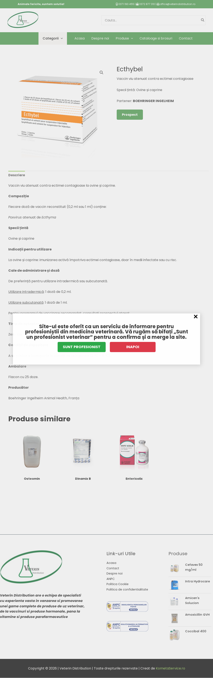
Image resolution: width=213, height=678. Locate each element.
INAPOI (132, 346)
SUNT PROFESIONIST (81, 346)
